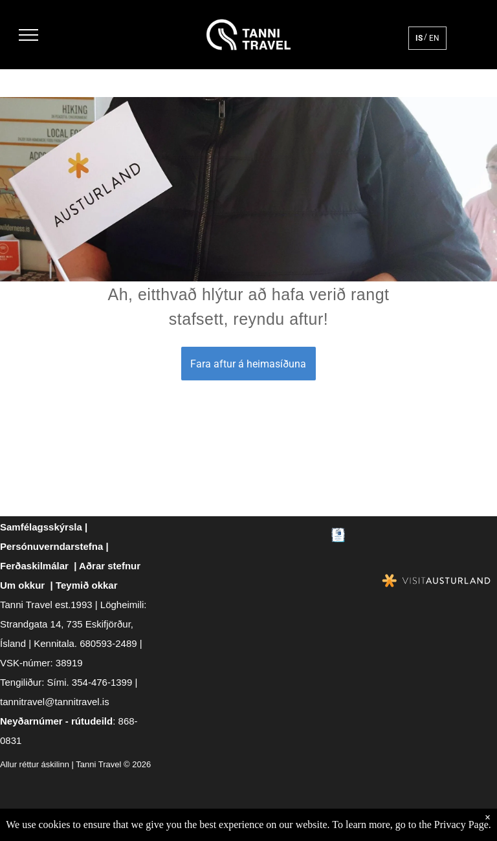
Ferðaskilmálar (34, 565)
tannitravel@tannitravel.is (54, 701)
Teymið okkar (87, 585)
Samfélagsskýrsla (41, 526)
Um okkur (22, 585)
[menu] (28, 35)
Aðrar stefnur (109, 565)
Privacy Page (461, 824)
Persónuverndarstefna (51, 546)
